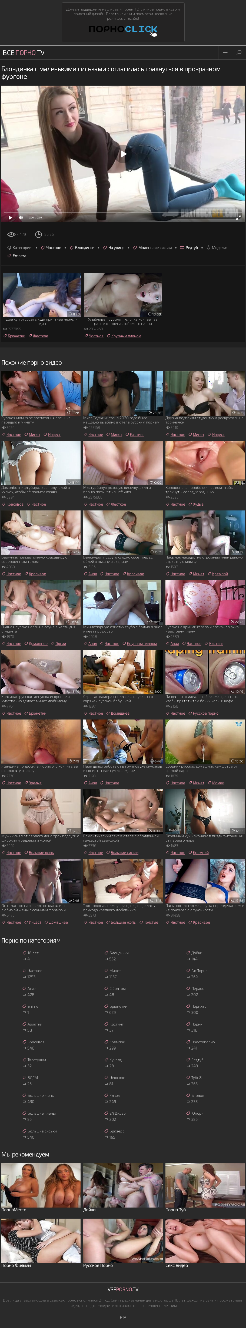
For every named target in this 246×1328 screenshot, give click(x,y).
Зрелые (33, 782)
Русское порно (203, 713)
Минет (32, 434)
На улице (113, 247)
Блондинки (81, 247)
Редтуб (189, 247)
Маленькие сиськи (152, 247)
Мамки (215, 782)
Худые (196, 504)
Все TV (23, 52)
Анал (90, 573)
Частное (50, 247)
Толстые (148, 922)
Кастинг (134, 434)
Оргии (58, 643)
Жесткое (38, 335)
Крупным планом (123, 335)
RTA (123, 1317)
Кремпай (217, 573)
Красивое (12, 504)
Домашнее (36, 643)
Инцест (52, 434)
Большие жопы (39, 852)
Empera (16, 256)
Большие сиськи (122, 852)
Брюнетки (14, 335)
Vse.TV (123, 1289)
